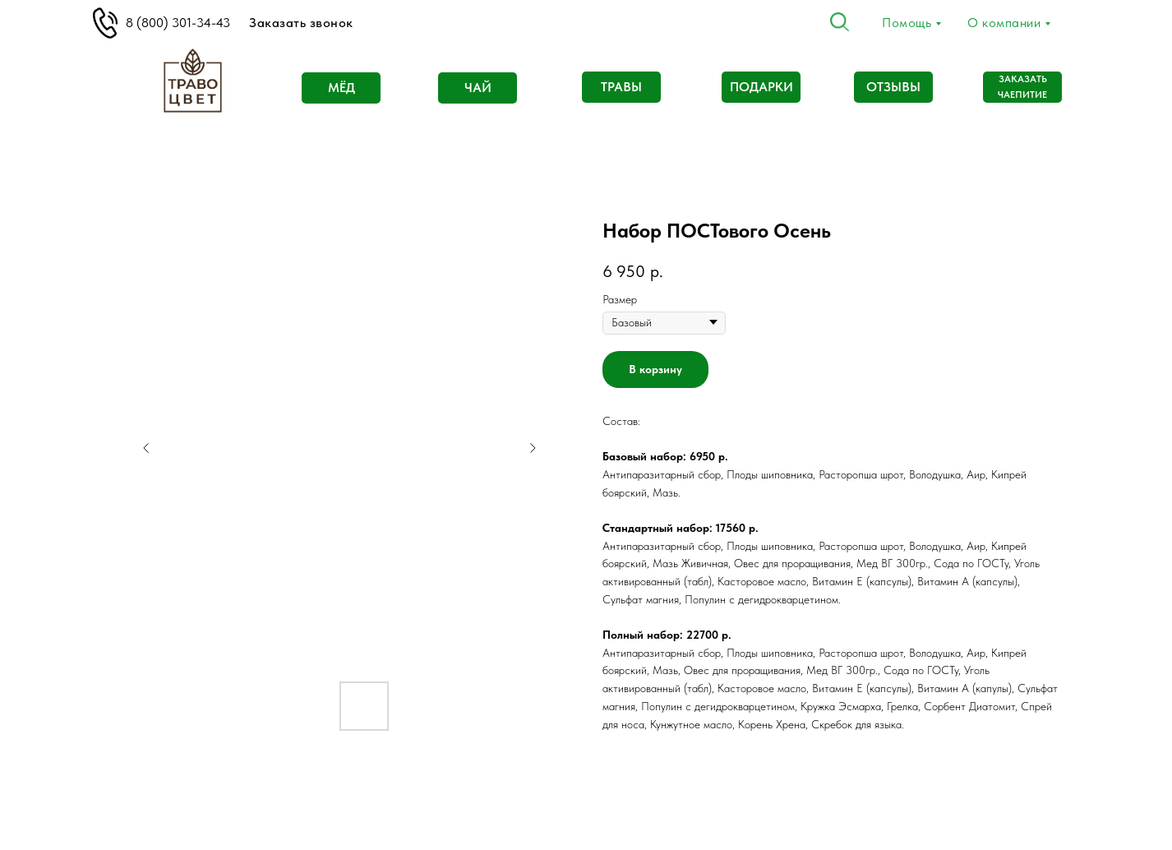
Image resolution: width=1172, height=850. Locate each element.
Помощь (906, 22)
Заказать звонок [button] (301, 22)
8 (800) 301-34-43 (178, 22)
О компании (1003, 22)
